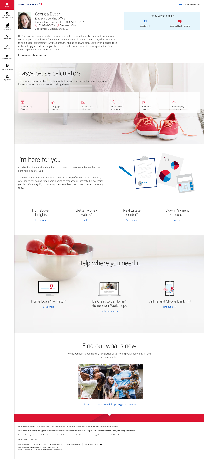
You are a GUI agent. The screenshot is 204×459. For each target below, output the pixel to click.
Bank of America (23, 444)
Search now (131, 220)
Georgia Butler (23, 439)
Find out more (159, 307)
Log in (181, 4)
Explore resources (109, 311)
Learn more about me (30, 55)
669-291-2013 (45, 25)
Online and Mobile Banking (169, 302)
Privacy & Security (56, 444)
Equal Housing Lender (49, 447)
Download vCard (66, 25)
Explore (86, 220)
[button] (7, 15)
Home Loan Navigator (48, 302)
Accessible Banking (39, 444)
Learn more (40, 220)
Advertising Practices (73, 444)
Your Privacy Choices (91, 444)
